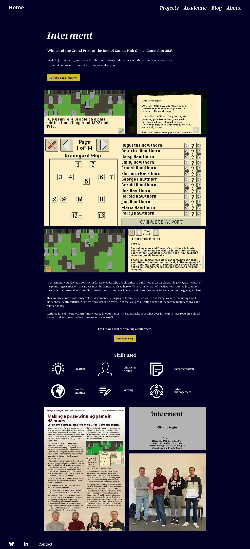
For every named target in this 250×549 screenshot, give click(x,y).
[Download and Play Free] (63, 77)
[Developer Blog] (125, 338)
